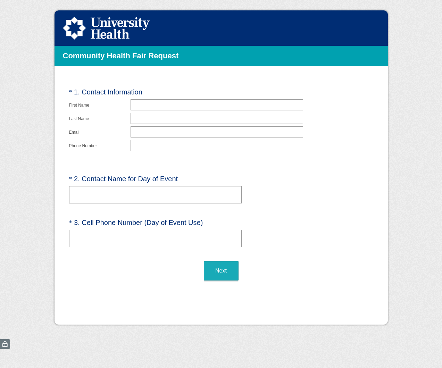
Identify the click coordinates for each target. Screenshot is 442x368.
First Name (79, 105)
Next (221, 262)
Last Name (79, 118)
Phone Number (83, 145)
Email (74, 132)
